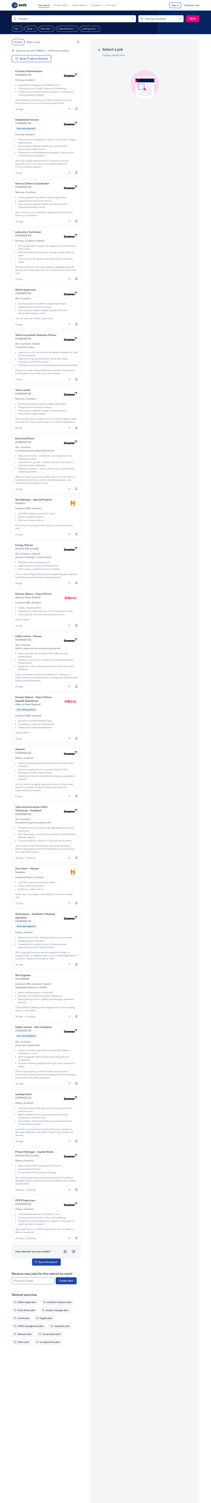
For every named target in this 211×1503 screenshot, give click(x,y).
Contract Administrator (29, 71)
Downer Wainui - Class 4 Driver (33, 593)
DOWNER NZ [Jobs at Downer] (23, 74)
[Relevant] (65, 1251)
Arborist (20, 749)
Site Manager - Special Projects (33, 499)
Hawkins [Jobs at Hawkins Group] (20, 503)
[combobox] (74, 18)
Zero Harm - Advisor (27, 868)
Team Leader (22, 389)
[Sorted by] (78, 42)
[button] (78, 42)
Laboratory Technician (28, 231)
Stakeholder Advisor (27, 119)
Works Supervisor (25, 289)
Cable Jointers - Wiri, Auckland (33, 1027)
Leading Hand (23, 1094)
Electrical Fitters (24, 438)
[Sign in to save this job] (76, 109)
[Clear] (132, 19)
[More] (69, 109)
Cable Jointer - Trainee (28, 636)
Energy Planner (24, 545)
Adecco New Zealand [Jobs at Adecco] (27, 597)
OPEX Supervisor (25, 1200)
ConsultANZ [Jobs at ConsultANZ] (22, 978)
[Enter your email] (33, 1280)
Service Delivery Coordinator (32, 183)
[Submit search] (192, 18)
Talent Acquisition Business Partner (35, 335)
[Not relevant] (73, 1251)
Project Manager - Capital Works (34, 1151)
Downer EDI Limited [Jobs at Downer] (27, 548)
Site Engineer (23, 975)
